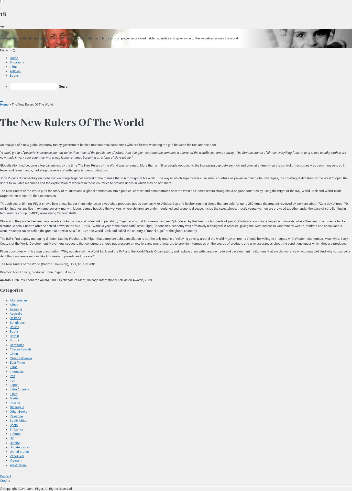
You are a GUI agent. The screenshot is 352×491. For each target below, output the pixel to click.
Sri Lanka (16, 429)
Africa (14, 305)
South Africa (18, 420)
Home (4, 104)
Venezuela (17, 456)
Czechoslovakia (21, 358)
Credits (5, 480)
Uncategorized (20, 447)
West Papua (18, 465)
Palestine (16, 416)
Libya (13, 394)
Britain (14, 336)
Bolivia (14, 327)
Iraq (12, 380)
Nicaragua (17, 407)
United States (19, 452)
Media (14, 398)
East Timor (17, 362)
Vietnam (16, 460)
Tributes (15, 434)
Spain (14, 425)
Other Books (18, 411)
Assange (16, 309)
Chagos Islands (21, 349)
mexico (15, 403)
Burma (14, 340)
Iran (12, 376)
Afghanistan (18, 300)
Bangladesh (18, 322)
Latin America (19, 389)
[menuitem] (14, 58)
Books (14, 331)
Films (14, 367)
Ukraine (15, 443)
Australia (16, 313)
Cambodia (17, 345)
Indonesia (16, 371)
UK (12, 438)
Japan (14, 385)
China (14, 354)
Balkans (15, 318)
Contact (5, 476)
